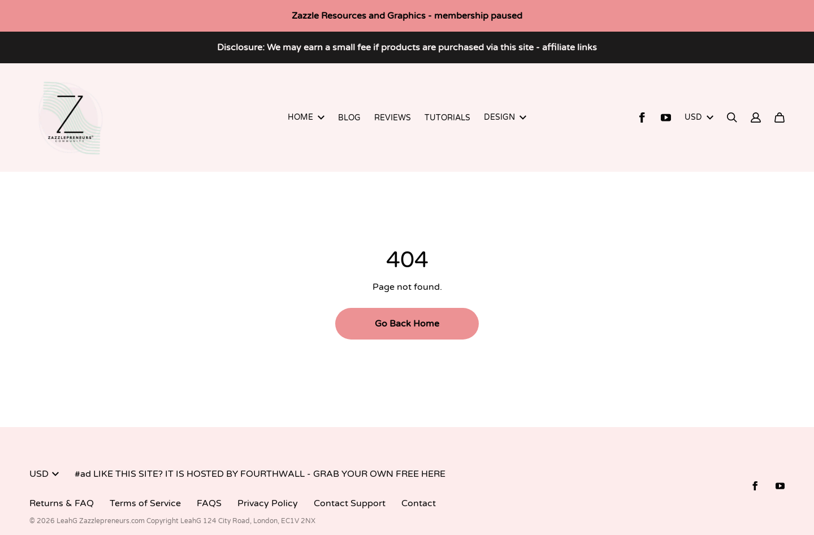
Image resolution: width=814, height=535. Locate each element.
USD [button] (699, 117)
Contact (418, 503)
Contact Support (350, 503)
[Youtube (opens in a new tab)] (666, 117)
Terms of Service (145, 503)
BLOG (349, 118)
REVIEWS (392, 118)
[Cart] (779, 117)
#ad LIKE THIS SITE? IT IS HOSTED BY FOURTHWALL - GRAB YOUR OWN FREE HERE (260, 474)
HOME (306, 117)
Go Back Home (407, 323)
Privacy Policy (267, 503)
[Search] (732, 117)
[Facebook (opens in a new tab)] (642, 117)
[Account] (756, 117)
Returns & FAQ (61, 503)
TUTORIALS (447, 118)
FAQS (209, 503)
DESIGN (505, 117)
